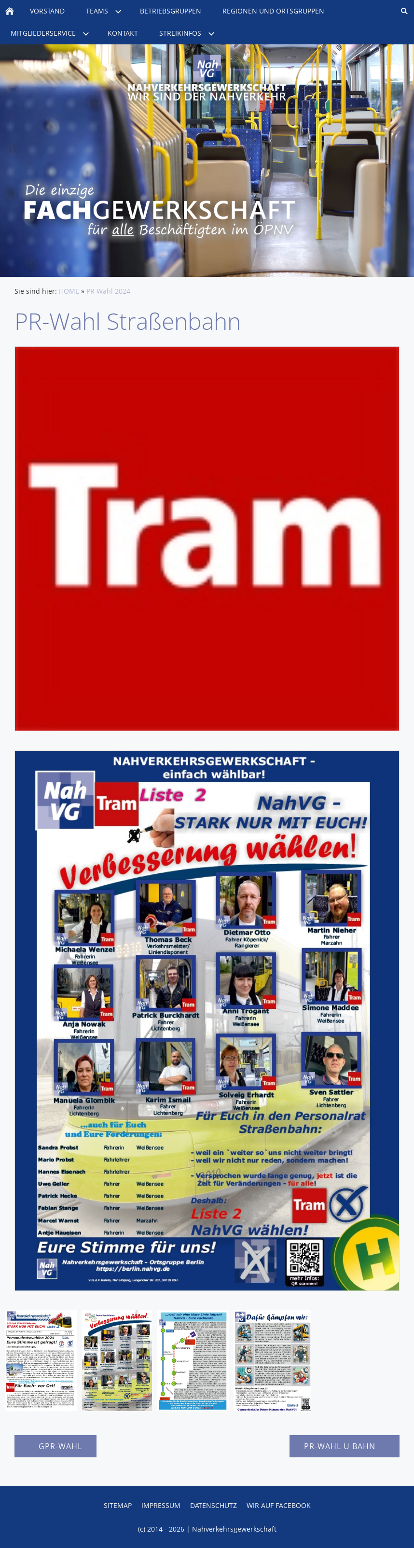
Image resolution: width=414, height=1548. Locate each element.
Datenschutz (213, 1505)
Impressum (160, 1505)
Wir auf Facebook (279, 1505)
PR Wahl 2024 (108, 291)
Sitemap (118, 1505)
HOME (69, 291)
